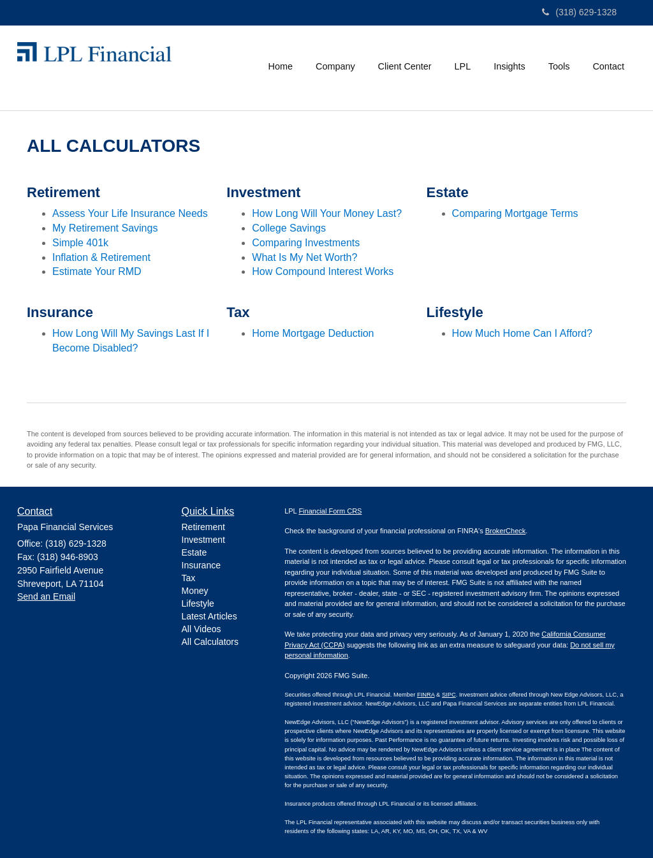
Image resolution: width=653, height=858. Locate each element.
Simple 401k (80, 242)
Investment (203, 540)
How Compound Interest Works (322, 271)
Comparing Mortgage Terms (515, 213)
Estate (194, 552)
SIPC (449, 695)
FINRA (426, 695)
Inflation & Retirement (101, 257)
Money (195, 591)
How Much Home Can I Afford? (522, 333)
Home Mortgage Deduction (313, 333)
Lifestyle (198, 603)
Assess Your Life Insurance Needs (130, 213)
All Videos (201, 629)
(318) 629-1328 (579, 12)
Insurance (201, 565)
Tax (189, 578)
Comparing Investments (306, 242)
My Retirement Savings (105, 228)
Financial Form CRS (330, 511)
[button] (335, 66)
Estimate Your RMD (97, 271)
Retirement (203, 527)
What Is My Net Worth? (304, 257)
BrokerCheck (505, 531)
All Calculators (210, 642)
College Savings (289, 228)
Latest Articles (209, 616)
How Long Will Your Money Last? (327, 213)
